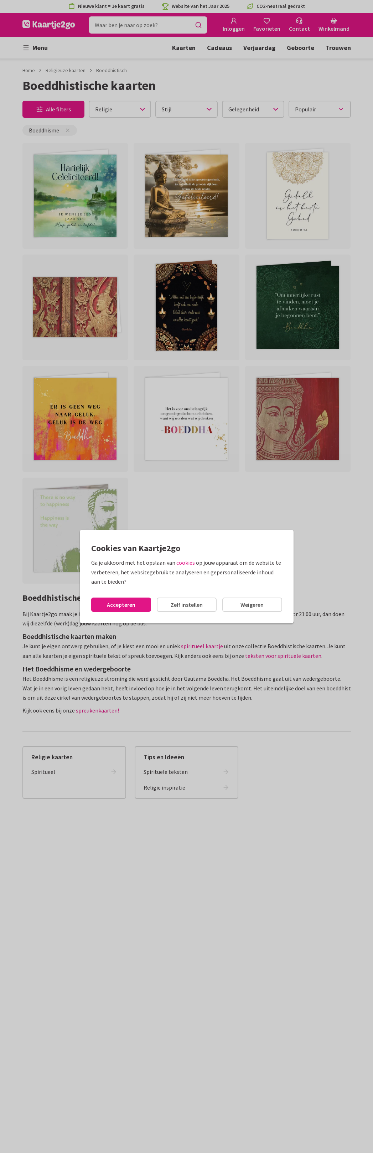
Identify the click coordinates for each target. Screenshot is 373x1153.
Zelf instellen (187, 604)
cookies (185, 562)
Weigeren (252, 604)
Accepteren (121, 604)
